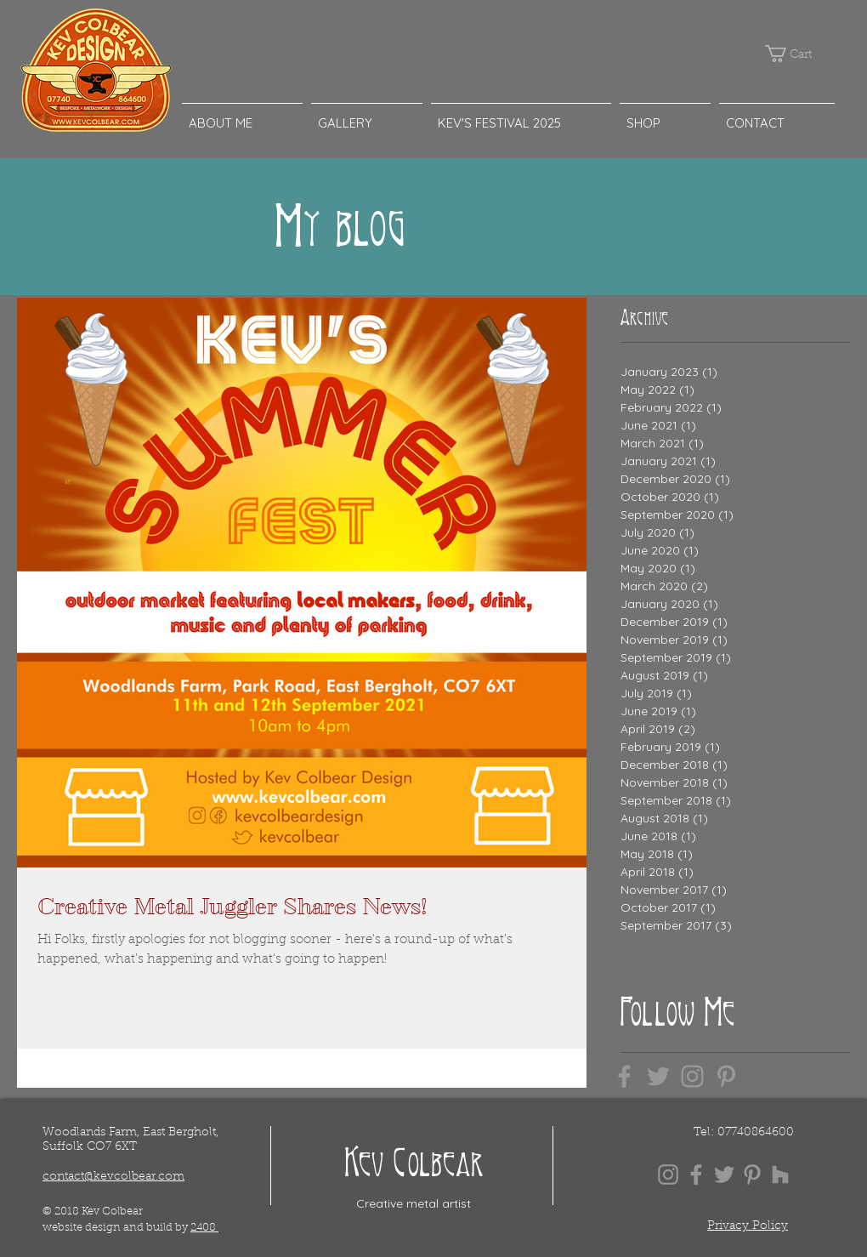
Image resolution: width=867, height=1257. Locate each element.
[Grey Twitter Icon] (658, 1076)
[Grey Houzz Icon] (780, 1174)
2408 (204, 1227)
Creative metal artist (413, 1203)
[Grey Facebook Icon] (624, 1076)
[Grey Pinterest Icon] (726, 1076)
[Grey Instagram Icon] (692, 1076)
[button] (796, 53)
